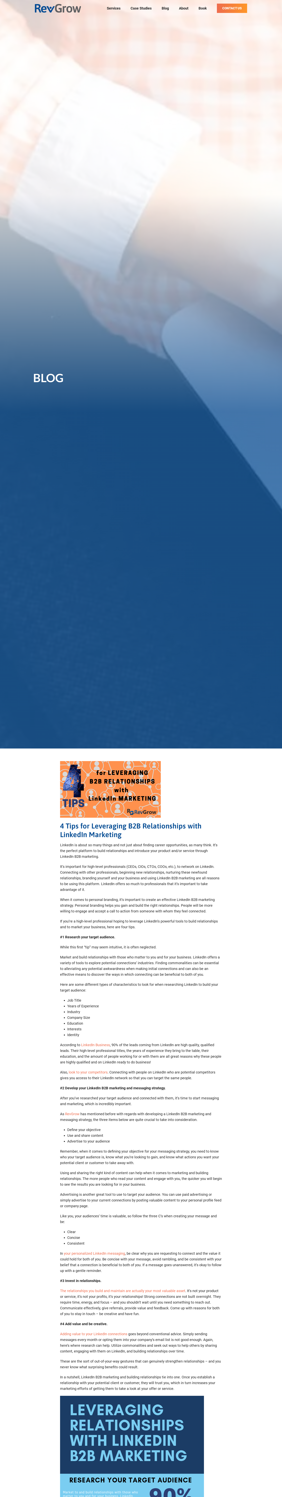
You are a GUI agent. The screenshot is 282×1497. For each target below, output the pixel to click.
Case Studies (141, 8)
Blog (165, 8)
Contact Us (232, 8)
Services (113, 8)
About (183, 8)
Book (203, 8)
